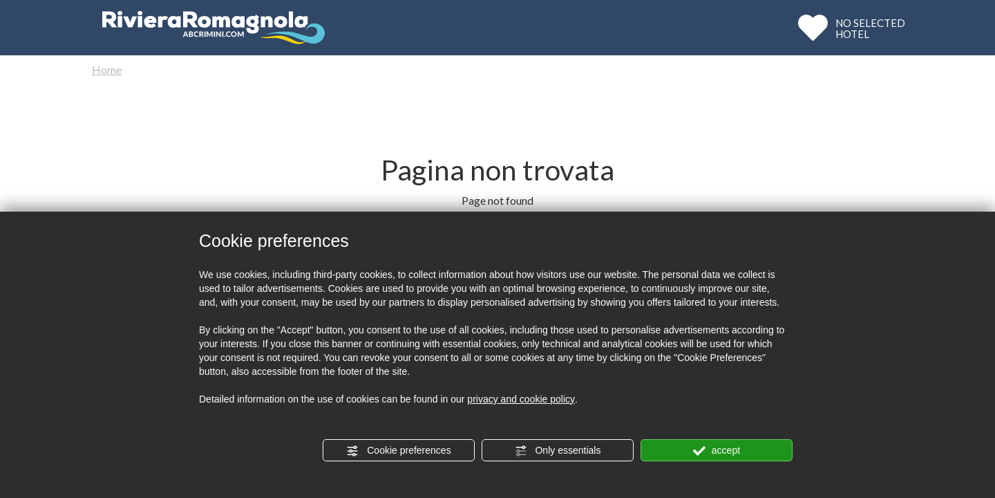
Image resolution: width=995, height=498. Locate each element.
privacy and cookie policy (521, 399)
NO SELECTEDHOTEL (870, 28)
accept (716, 451)
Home (107, 69)
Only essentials (558, 451)
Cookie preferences (398, 451)
